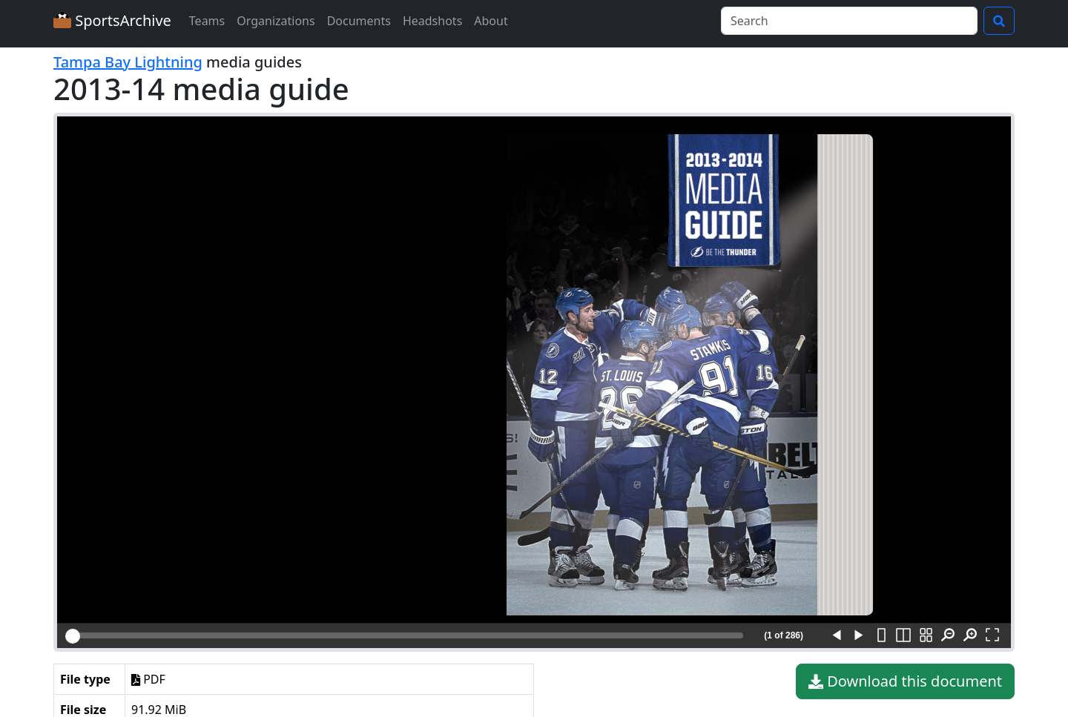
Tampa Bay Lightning (127, 62)
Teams (207, 21)
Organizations (275, 21)
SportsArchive (112, 20)
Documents (359, 21)
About (490, 21)
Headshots (432, 21)
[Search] (849, 21)
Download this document (905, 681)
